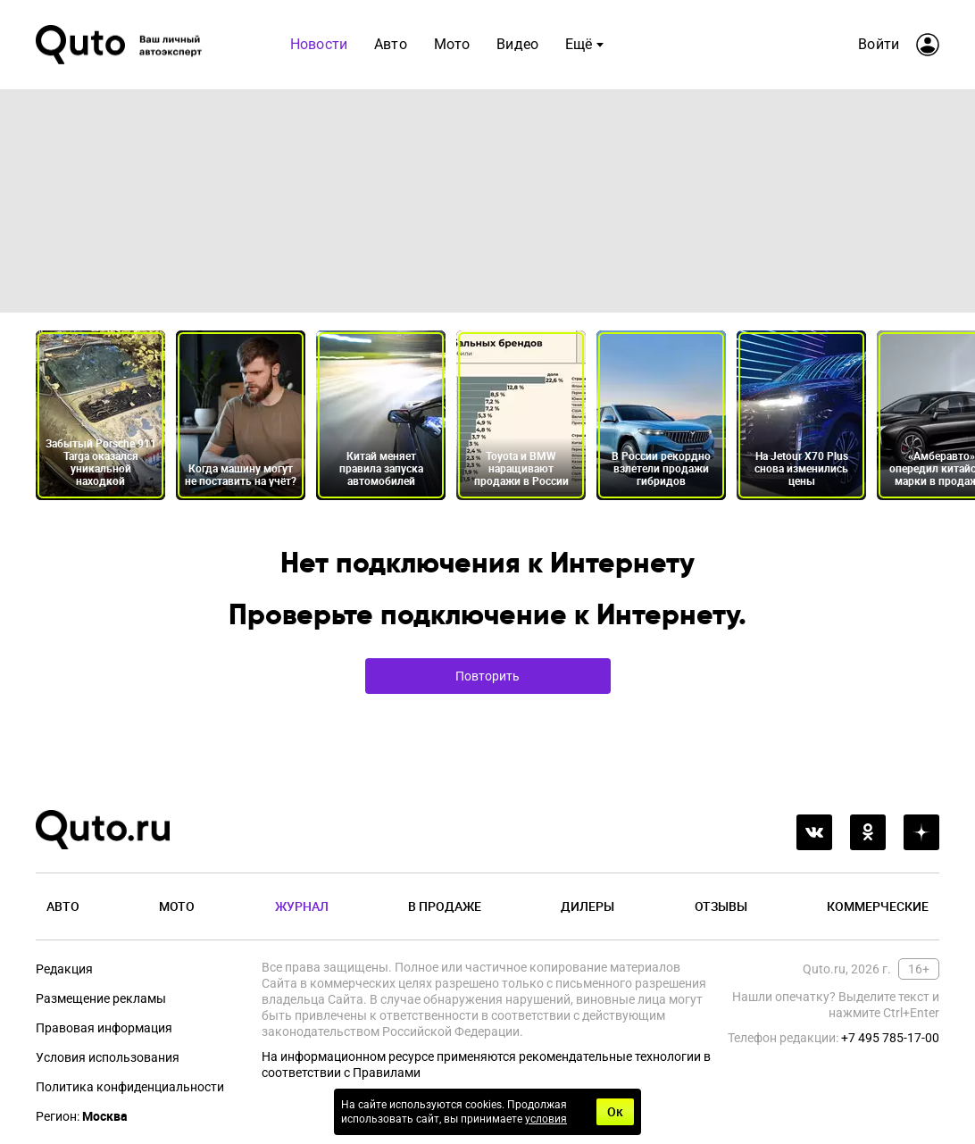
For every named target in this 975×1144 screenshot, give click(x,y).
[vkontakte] (814, 832)
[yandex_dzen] (921, 832)
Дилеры (587, 906)
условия (546, 1119)
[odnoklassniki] (868, 832)
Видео (517, 44)
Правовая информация (104, 1028)
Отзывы (721, 906)
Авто (390, 44)
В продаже (444, 906)
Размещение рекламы (101, 998)
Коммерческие (878, 906)
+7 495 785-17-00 (890, 1038)
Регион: (82, 1116)
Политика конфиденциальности (130, 1087)
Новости (318, 44)
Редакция (64, 969)
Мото (452, 44)
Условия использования (107, 1057)
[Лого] (120, 44)
